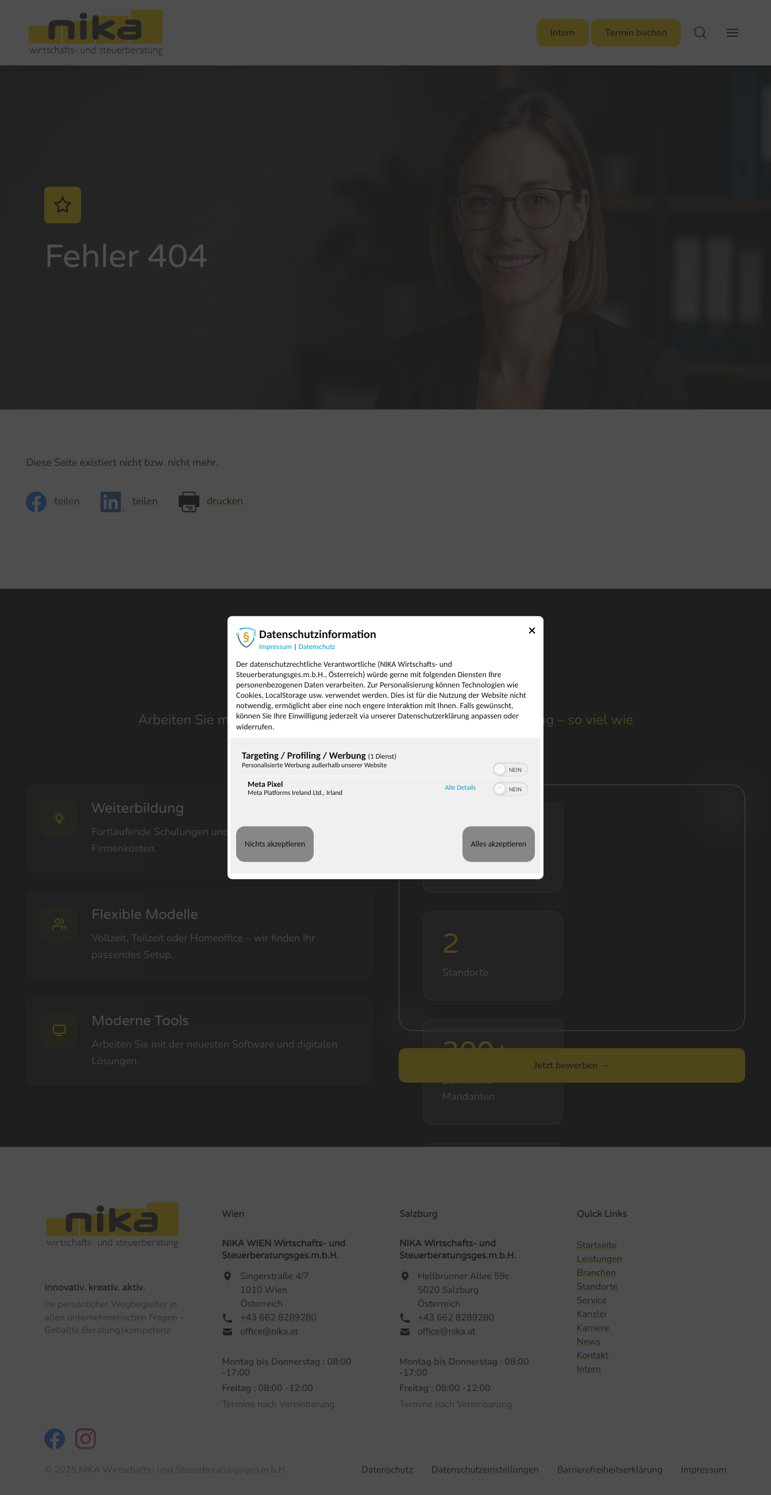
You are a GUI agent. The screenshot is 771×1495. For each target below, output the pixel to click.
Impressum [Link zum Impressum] (275, 646)
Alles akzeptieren (498, 844)
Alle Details (460, 788)
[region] (385, 776)
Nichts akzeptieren (275, 844)
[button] (500, 769)
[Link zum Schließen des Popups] (536, 632)
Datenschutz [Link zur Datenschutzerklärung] (317, 646)
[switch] (510, 768)
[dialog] (385, 747)
